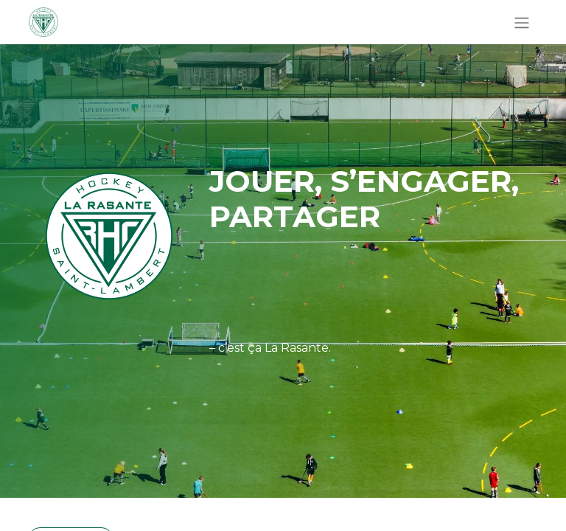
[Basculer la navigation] (521, 22)
